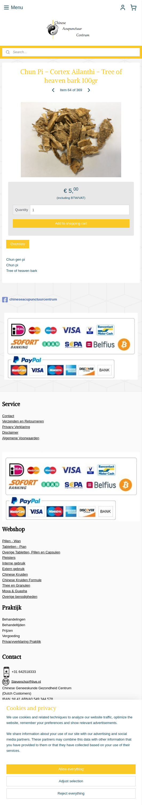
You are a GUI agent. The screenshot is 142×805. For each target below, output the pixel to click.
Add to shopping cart (71, 223)
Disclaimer (10, 432)
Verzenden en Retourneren (23, 421)
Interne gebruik (13, 563)
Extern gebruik (13, 569)
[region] (71, 736)
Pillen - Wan (11, 541)
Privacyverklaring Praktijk (21, 642)
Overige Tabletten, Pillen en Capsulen (31, 552)
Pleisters (8, 558)
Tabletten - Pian (14, 547)
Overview (17, 244)
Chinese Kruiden (15, 574)
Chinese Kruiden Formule (21, 580)
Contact (8, 416)
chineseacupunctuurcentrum (29, 299)
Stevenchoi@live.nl (26, 681)
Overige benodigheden (19, 597)
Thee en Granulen (16, 585)
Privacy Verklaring (16, 427)
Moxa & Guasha (14, 591)
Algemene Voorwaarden (20, 438)
